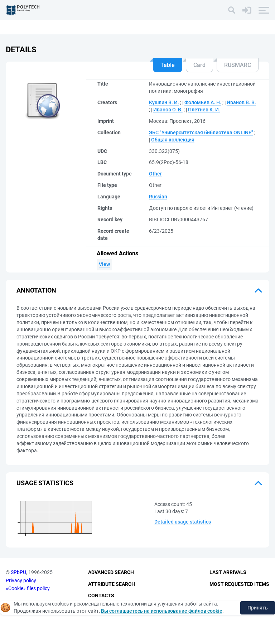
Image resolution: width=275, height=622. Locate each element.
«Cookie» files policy (28, 588)
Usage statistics (44, 483)
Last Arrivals (227, 572)
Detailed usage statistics (182, 522)
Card (199, 65)
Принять (257, 608)
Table (167, 65)
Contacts (101, 595)
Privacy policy (21, 580)
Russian (158, 196)
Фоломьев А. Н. (202, 102)
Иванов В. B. (241, 102)
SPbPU (18, 572)
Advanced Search (111, 572)
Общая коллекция (172, 140)
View (104, 264)
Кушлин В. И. (164, 102)
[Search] (231, 10)
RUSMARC (237, 65)
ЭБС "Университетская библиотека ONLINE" (201, 132)
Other (155, 174)
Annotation (36, 290)
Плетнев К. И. (204, 109)
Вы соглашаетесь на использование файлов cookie (161, 611)
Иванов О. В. (168, 109)
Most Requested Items (239, 584)
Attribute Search (111, 584)
